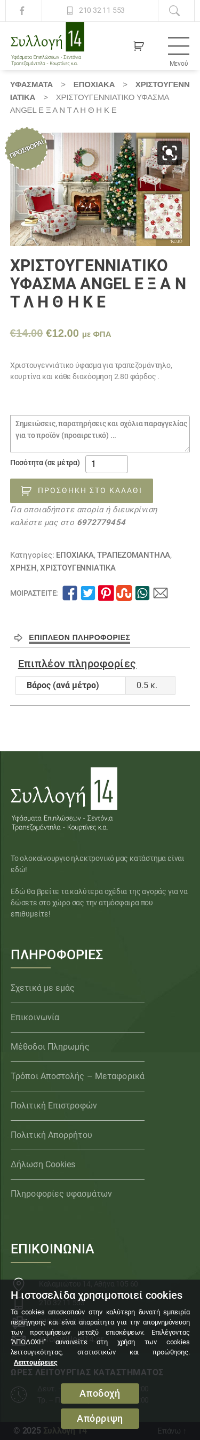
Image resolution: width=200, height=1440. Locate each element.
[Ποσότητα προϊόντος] (106, 464)
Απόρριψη (100, 1418)
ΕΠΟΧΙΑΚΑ (94, 84)
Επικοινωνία (35, 1017)
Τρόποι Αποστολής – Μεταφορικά (78, 1076)
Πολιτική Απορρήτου (51, 1135)
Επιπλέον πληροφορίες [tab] (79, 637)
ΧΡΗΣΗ (23, 568)
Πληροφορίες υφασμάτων (61, 1194)
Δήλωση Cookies (43, 1164)
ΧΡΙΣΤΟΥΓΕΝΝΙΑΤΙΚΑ (77, 568)
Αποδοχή (99, 1393)
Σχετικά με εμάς (43, 988)
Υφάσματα (31, 84)
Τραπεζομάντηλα (133, 555)
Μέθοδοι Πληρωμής (50, 1047)
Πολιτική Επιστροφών (54, 1105)
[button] (169, 153)
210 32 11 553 (102, 10)
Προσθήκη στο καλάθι (90, 490)
